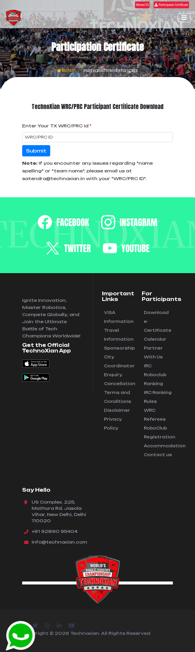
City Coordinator (118, 361)
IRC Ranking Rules (158, 397)
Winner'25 (142, 5)
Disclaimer (117, 410)
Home (65, 70)
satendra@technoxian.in (53, 178)
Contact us (158, 454)
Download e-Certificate (157, 321)
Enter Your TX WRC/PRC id (57, 125)
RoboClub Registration (158, 432)
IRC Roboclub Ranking (155, 374)
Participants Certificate (171, 5)
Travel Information (118, 335)
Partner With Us (153, 352)
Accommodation (158, 445)
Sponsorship (118, 348)
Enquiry (113, 374)
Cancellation (118, 383)
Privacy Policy (113, 423)
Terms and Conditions (117, 397)
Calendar (155, 339)
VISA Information (118, 317)
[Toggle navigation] (184, 17)
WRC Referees (155, 415)
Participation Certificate (110, 70)
